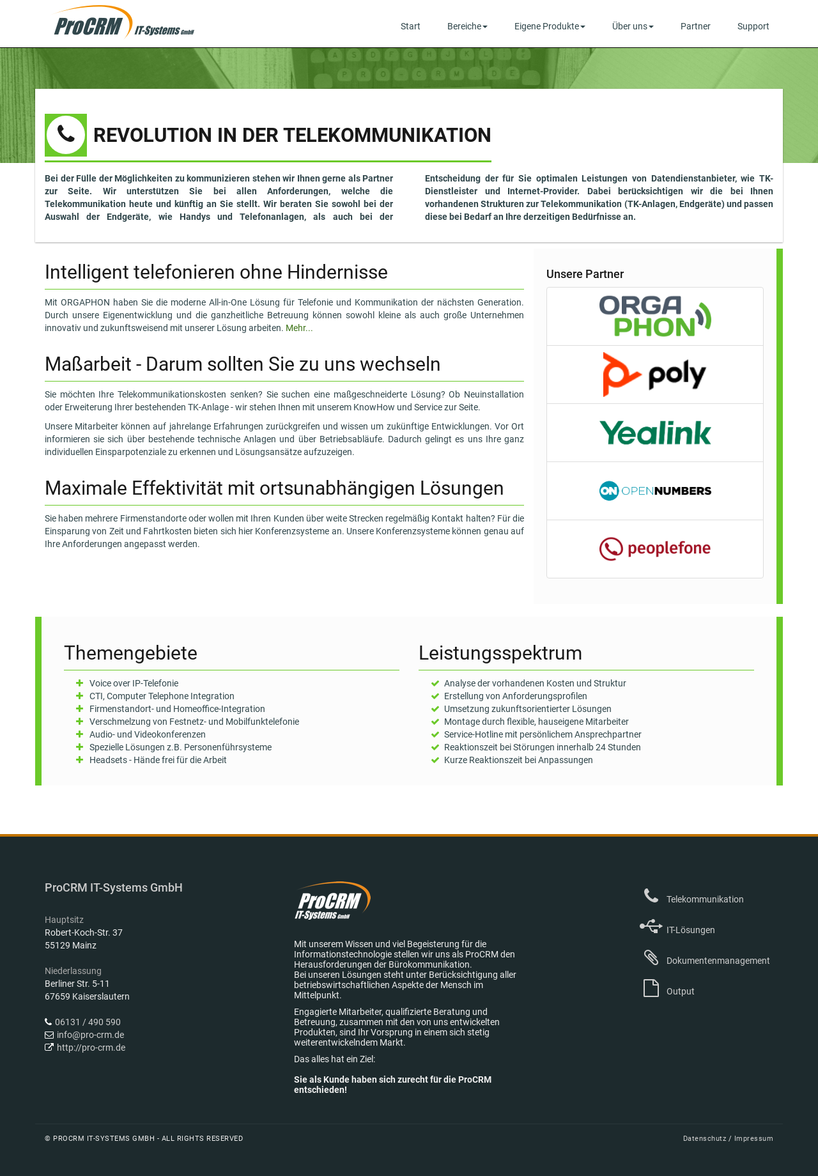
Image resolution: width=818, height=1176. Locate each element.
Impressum (754, 1138)
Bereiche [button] (467, 26)
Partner (696, 26)
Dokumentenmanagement (705, 961)
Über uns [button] (633, 26)
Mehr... (299, 328)
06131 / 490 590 (88, 1022)
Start (411, 26)
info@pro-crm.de (90, 1035)
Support (753, 26)
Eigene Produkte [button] (549, 26)
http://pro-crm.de (91, 1047)
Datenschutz (706, 1138)
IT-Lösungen (677, 930)
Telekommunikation (692, 899)
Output (667, 991)
